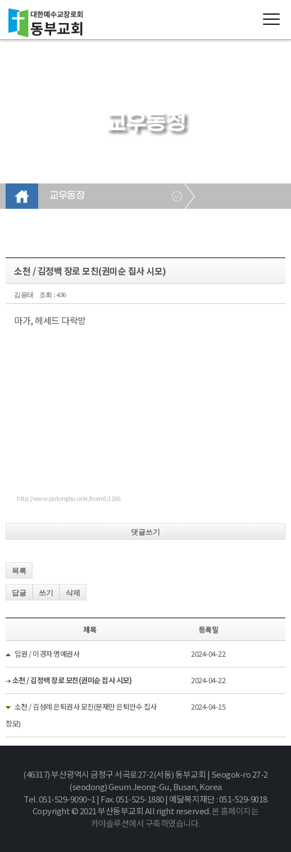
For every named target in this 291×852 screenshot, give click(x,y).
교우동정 (66, 195)
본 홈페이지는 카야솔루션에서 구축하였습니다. (174, 817)
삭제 (73, 593)
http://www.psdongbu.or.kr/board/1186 (68, 498)
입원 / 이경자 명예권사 (47, 653)
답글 (19, 593)
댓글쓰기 (145, 532)
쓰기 (46, 593)
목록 (19, 571)
